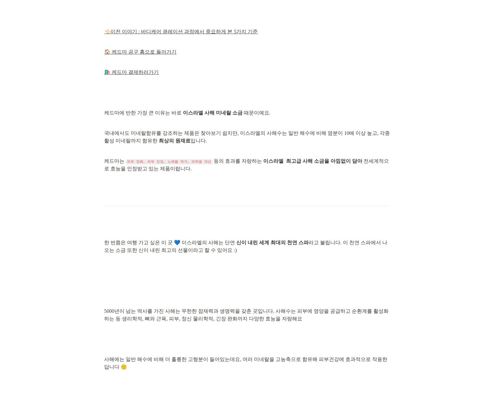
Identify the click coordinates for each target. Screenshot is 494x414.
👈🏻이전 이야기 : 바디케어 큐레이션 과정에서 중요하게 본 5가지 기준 (181, 31)
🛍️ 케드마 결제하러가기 (131, 72)
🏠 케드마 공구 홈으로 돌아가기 (140, 52)
